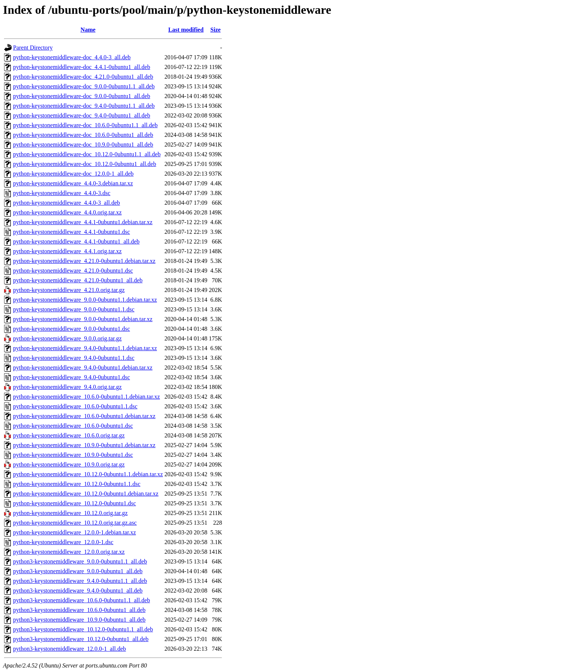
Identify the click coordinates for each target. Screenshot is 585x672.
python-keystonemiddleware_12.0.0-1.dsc (63, 542)
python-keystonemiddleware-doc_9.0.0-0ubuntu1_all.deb (81, 96)
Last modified (186, 29)
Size (215, 29)
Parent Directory (33, 47)
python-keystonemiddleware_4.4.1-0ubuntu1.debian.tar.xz (83, 222)
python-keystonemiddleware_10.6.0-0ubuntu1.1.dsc (75, 406)
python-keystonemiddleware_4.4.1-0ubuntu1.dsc (71, 232)
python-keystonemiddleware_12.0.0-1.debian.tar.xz (74, 532)
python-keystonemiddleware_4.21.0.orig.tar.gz (69, 290)
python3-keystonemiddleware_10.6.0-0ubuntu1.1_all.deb (81, 600)
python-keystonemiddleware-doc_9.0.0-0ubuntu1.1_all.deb (83, 86)
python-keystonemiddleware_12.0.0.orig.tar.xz (69, 552)
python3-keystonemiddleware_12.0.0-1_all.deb (69, 649)
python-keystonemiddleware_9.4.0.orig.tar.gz (67, 387)
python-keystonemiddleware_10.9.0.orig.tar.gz (69, 464)
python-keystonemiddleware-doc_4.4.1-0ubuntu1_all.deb (81, 67)
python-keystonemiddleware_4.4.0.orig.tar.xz (67, 212)
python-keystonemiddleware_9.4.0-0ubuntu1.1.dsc (73, 358)
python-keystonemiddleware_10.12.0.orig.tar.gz (70, 513)
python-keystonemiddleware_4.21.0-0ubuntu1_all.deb (78, 280)
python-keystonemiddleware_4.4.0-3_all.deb (66, 203)
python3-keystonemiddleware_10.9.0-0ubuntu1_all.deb (79, 619)
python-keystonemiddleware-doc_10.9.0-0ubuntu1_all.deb (83, 144)
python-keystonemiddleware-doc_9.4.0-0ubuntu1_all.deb (81, 115)
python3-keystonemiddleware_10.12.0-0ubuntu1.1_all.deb (83, 629)
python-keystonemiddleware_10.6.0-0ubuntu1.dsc (73, 426)
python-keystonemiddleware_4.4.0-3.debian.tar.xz (73, 183)
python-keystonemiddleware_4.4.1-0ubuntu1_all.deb (76, 241)
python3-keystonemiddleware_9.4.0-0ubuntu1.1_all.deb (80, 581)
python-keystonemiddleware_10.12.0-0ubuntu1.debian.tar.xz (86, 493)
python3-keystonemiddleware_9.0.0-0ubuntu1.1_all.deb (80, 561)
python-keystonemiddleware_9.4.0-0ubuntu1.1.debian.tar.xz (85, 348)
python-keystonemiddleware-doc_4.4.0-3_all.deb (72, 57)
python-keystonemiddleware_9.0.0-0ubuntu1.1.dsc (73, 309)
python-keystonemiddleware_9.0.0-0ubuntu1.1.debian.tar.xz (85, 299)
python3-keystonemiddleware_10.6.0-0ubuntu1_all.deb (79, 610)
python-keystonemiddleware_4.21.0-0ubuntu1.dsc (73, 270)
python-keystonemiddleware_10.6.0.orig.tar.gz (69, 435)
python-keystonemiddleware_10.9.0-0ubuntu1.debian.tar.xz (84, 445)
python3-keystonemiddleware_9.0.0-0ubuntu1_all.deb (78, 571)
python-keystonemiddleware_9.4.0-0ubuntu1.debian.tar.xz (83, 367)
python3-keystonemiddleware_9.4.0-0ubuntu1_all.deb (78, 590)
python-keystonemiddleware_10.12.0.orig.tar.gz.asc (75, 522)
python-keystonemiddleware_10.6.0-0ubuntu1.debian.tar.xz (84, 416)
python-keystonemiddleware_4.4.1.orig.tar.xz (67, 251)
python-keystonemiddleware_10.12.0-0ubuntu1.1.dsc (76, 484)
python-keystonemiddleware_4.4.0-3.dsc (61, 193)
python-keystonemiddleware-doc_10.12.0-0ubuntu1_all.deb (84, 164)
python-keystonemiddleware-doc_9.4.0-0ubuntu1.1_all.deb (83, 106)
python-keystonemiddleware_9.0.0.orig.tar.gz (67, 338)
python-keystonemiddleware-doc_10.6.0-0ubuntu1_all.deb (83, 135)
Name (88, 29)
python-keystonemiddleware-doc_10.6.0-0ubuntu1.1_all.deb (85, 125)
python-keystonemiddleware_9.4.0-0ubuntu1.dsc (71, 377)
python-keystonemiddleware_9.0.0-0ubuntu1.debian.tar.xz (83, 319)
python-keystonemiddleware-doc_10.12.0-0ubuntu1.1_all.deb (86, 154)
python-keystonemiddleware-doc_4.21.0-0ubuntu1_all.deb (83, 76)
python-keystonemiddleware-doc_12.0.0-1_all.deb (73, 173)
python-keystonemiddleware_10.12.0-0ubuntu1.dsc (74, 503)
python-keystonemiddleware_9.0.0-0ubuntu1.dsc (71, 329)
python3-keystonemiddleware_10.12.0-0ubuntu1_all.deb (80, 639)
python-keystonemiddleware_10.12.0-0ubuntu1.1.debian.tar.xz (88, 474)
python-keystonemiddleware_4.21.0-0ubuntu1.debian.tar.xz (84, 261)
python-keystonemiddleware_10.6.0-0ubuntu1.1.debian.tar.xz (86, 396)
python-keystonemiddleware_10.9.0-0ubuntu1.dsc (73, 455)
